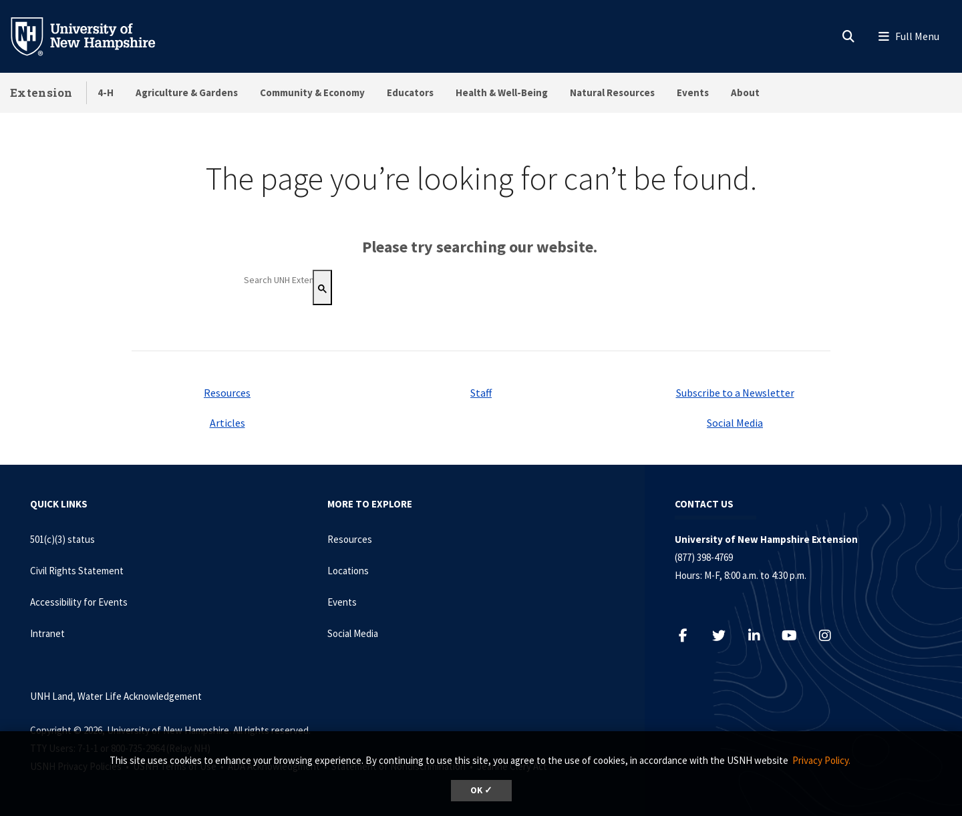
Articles (227, 422)
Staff (481, 392)
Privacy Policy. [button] (821, 760)
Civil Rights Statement (77, 570)
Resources (227, 392)
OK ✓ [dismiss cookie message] (481, 790)
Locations (348, 570)
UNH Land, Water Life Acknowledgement (116, 696)
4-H (106, 92)
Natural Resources (612, 92)
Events (693, 92)
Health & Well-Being (502, 92)
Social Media (735, 422)
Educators (410, 92)
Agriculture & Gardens (187, 92)
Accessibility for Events (79, 602)
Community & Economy (312, 92)
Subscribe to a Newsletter (735, 392)
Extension (41, 92)
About (745, 92)
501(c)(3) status (62, 539)
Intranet (47, 633)
